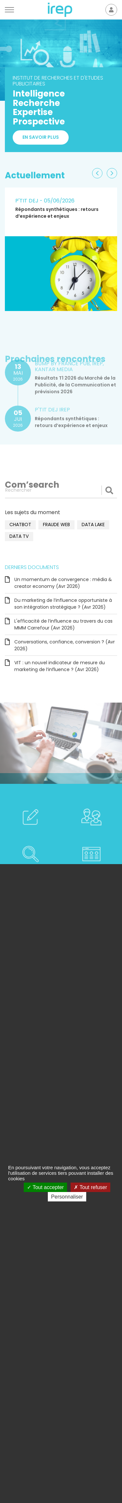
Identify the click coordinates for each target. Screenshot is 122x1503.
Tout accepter (45, 1187)
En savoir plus (40, 138)
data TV (19, 536)
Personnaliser (67, 1196)
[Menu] (9, 9)
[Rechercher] (61, 490)
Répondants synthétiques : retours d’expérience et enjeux (57, 212)
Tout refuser (90, 1187)
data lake (93, 524)
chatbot (20, 524)
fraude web (56, 524)
